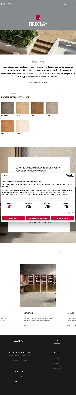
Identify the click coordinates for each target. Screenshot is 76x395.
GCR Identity (57, 363)
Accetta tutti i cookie (62, 218)
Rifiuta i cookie (13, 218)
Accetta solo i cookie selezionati (37, 218)
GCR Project (57, 358)
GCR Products (57, 356)
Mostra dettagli (66, 213)
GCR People (57, 361)
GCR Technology (57, 366)
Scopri (31, 325)
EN (56, 4)
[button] (60, 251)
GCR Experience (57, 368)
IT (52, 4)
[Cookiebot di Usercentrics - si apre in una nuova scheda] (67, 175)
